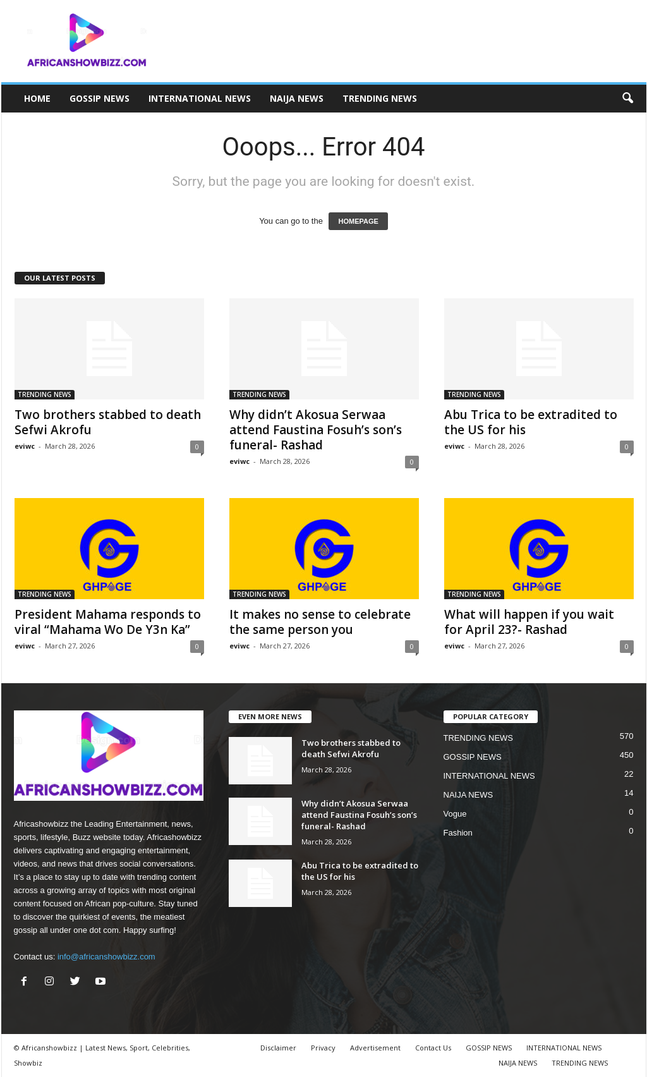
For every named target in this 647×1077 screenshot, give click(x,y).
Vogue (455, 813)
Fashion (458, 832)
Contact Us (433, 1047)
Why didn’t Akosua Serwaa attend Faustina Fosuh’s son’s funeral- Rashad (315, 429)
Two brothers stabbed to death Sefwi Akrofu (108, 422)
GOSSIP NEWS (100, 98)
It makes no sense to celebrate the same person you (320, 622)
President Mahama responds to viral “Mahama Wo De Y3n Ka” (108, 622)
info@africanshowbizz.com (106, 956)
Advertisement (375, 1047)
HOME (37, 98)
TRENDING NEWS (379, 98)
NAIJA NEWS (297, 98)
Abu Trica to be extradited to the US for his (530, 422)
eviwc (25, 446)
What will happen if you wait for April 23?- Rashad (529, 622)
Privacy (323, 1047)
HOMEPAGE (358, 221)
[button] (627, 99)
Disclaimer (278, 1047)
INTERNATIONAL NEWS (199, 98)
